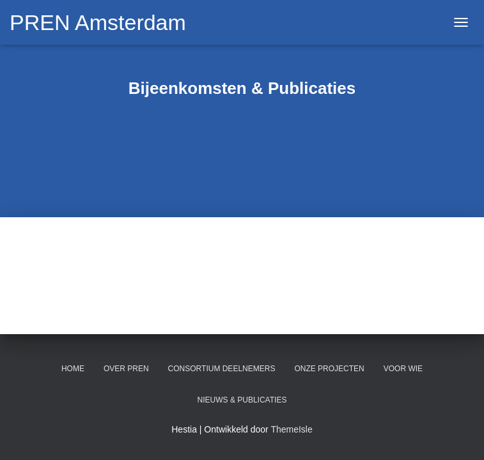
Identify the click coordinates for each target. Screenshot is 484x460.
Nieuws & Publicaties (242, 399)
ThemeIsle (291, 429)
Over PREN (126, 368)
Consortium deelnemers (222, 368)
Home (72, 368)
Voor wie (403, 368)
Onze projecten (329, 368)
